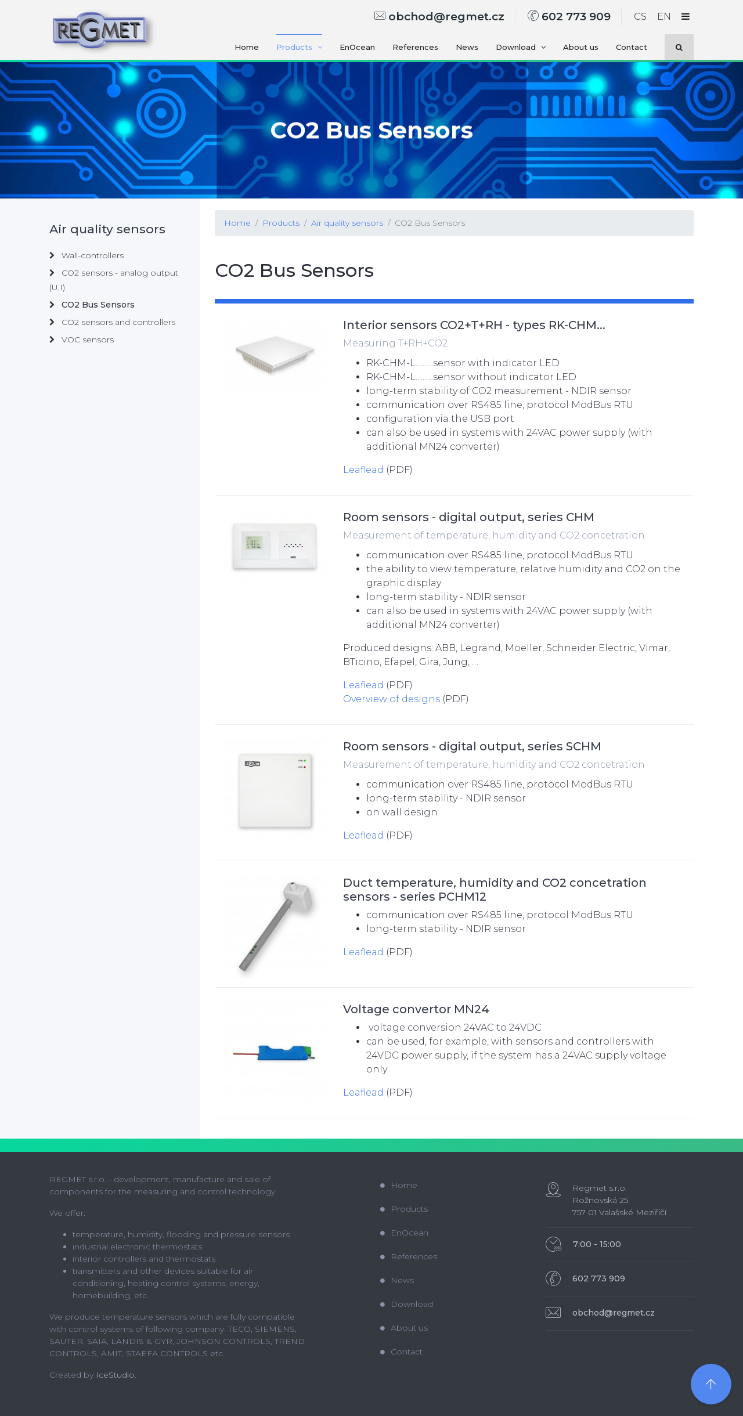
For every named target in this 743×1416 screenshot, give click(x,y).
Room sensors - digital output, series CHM (468, 517)
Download (521, 47)
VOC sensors (81, 339)
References (415, 47)
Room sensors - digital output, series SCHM (472, 746)
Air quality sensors (347, 223)
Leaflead (363, 469)
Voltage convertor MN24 (416, 1009)
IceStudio (115, 1375)
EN (664, 16)
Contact (631, 47)
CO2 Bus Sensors (430, 223)
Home (247, 47)
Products (299, 47)
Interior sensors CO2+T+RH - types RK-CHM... (474, 325)
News (467, 47)
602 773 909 (569, 16)
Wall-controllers (86, 255)
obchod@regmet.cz (439, 16)
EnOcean (357, 47)
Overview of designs (391, 699)
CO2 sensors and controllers (112, 322)
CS (640, 16)
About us (580, 47)
